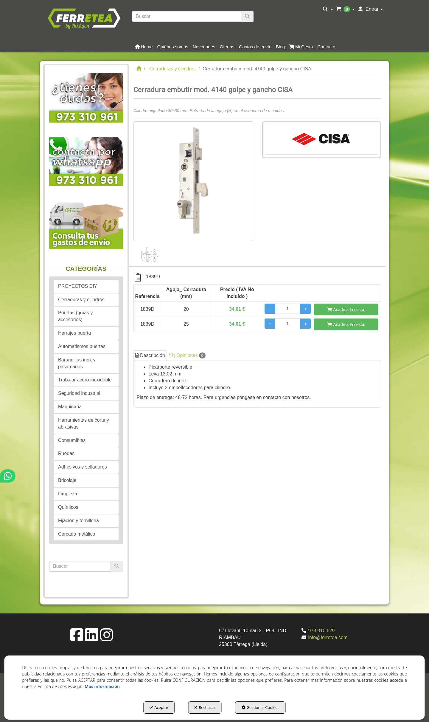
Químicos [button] (68, 507)
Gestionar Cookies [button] (260, 707)
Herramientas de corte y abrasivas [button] (83, 423)
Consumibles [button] (72, 440)
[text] (187, 16)
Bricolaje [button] (67, 480)
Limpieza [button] (67, 493)
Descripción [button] (150, 355)
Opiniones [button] (187, 355)
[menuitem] (327, 9)
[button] (84, 17)
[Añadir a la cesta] (346, 309)
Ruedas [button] (66, 453)
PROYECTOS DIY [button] (77, 286)
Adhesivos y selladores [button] (82, 466)
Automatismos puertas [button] (81, 346)
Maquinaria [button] (70, 406)
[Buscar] (247, 16)
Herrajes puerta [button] (74, 333)
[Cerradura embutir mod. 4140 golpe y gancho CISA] (193, 181)
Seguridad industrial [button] (79, 393)
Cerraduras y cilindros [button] (81, 299)
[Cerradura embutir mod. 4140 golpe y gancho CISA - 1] (149, 251)
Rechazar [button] (204, 707)
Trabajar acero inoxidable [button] (85, 379)
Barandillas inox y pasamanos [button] (76, 363)
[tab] (257, 382)
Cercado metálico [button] (76, 534)
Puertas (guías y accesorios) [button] (75, 316)
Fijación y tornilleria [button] (78, 520)
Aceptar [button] (159, 707)
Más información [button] (102, 686)
